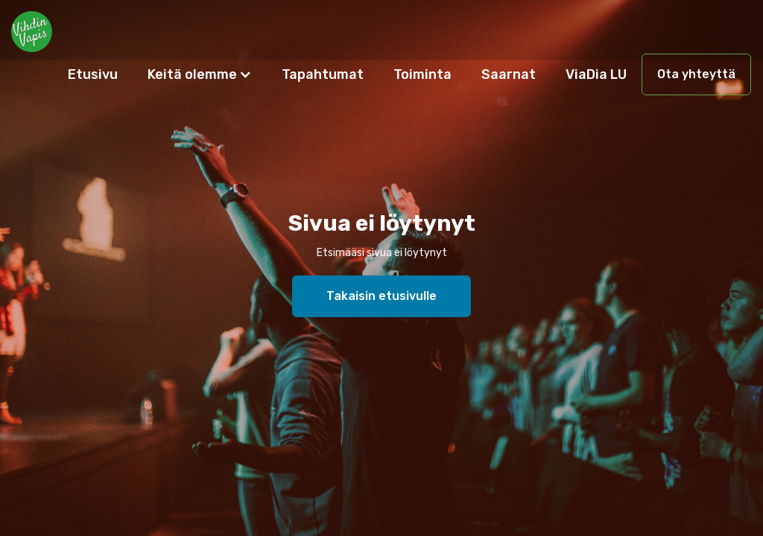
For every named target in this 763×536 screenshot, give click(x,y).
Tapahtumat (323, 74)
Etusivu (93, 74)
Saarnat (508, 74)
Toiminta (422, 74)
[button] (200, 74)
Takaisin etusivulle (381, 296)
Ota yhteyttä (696, 74)
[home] (31, 29)
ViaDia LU (596, 74)
